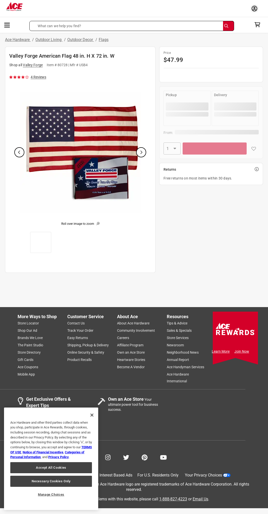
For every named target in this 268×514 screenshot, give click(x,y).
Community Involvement (136, 330)
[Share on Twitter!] (126, 457)
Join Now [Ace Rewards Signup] (241, 351)
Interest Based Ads (115, 475)
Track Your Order (80, 330)
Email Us (200, 499)
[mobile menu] (7, 24)
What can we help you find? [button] (59, 26)
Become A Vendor (131, 367)
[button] (131, 26)
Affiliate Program (130, 345)
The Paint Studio (30, 345)
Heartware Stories (131, 360)
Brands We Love (30, 338)
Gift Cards (25, 360)
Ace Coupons (28, 367)
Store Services (178, 338)
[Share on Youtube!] (163, 457)
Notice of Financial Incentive (43, 452)
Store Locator (28, 323)
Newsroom (175, 345)
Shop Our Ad (27, 330)
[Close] (91, 415)
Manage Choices (51, 494)
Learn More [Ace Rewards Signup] (221, 351)
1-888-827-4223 (173, 499)
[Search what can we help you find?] (131, 26)
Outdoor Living (49, 39)
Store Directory (29, 352)
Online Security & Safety (85, 352)
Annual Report (178, 360)
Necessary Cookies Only (51, 481)
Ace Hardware (18, 39)
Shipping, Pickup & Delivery (88, 345)
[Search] (228, 26)
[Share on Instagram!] (108, 457)
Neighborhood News (183, 352)
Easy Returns (77, 338)
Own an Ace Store (131, 352)
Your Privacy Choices (208, 475)
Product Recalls (79, 360)
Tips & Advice (177, 323)
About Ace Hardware (133, 323)
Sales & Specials (179, 330)
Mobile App (26, 374)
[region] (51, 459)
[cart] (259, 25)
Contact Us (76, 323)
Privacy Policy (58, 457)
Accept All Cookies (51, 467)
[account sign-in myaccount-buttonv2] (255, 8)
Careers (123, 338)
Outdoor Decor (80, 39)
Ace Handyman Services (185, 367)
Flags (104, 39)
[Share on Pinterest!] (144, 457)
